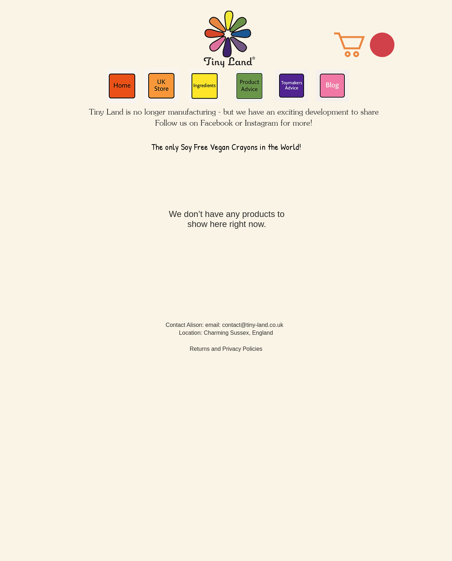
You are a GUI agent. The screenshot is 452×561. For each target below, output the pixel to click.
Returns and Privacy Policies (226, 349)
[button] (364, 44)
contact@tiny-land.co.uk (252, 325)
